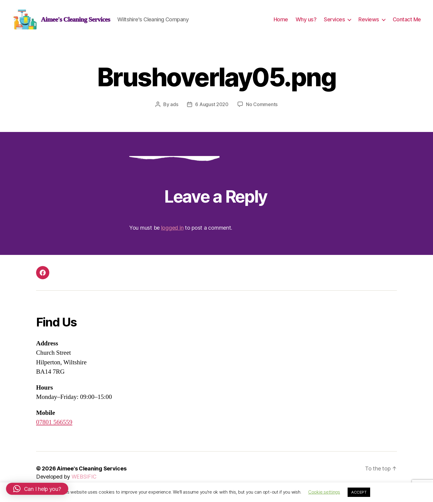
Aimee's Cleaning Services (91, 471)
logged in (172, 231)
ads (174, 107)
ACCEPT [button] (359, 492)
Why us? (306, 21)
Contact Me (407, 21)
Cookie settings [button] (324, 492)
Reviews (368, 21)
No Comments (262, 107)
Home (281, 21)
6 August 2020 (212, 107)
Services (334, 21)
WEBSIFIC (84, 479)
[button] (37, 489)
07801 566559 (54, 425)
